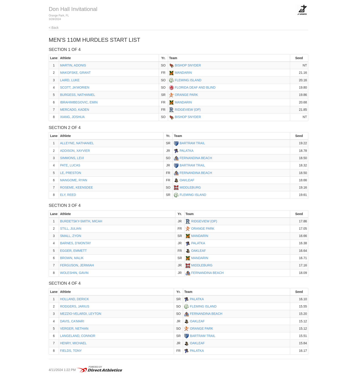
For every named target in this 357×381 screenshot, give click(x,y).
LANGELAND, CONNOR (77, 336)
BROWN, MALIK (72, 258)
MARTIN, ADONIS (73, 65)
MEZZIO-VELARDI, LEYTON (80, 313)
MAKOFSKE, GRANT (75, 72)
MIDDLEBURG (190, 187)
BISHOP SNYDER (188, 65)
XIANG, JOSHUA (72, 117)
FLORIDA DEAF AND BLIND (195, 87)
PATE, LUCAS (70, 165)
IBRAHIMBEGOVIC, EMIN (79, 102)
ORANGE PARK (186, 95)
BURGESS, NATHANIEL (77, 95)
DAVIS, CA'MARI (72, 321)
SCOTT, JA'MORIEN (74, 87)
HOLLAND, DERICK (74, 299)
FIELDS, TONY (71, 350)
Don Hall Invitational (73, 9)
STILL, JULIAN (70, 228)
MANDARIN (183, 72)
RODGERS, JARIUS (74, 306)
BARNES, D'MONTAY (75, 243)
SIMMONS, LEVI (72, 158)
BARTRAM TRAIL (192, 143)
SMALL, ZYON (70, 236)
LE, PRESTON (70, 173)
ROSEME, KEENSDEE (76, 187)
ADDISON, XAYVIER (75, 150)
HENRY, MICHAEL (73, 343)
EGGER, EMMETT (73, 250)
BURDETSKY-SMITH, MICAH (81, 221)
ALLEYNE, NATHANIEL (77, 143)
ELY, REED (68, 195)
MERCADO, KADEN (74, 109)
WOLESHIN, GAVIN (74, 273)
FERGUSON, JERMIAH (77, 265)
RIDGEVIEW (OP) (188, 109)
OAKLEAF (187, 180)
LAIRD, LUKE (70, 80)
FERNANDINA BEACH (196, 158)
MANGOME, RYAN (73, 180)
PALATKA (187, 150)
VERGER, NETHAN (74, 328)
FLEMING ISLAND (188, 80)
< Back (54, 27)
